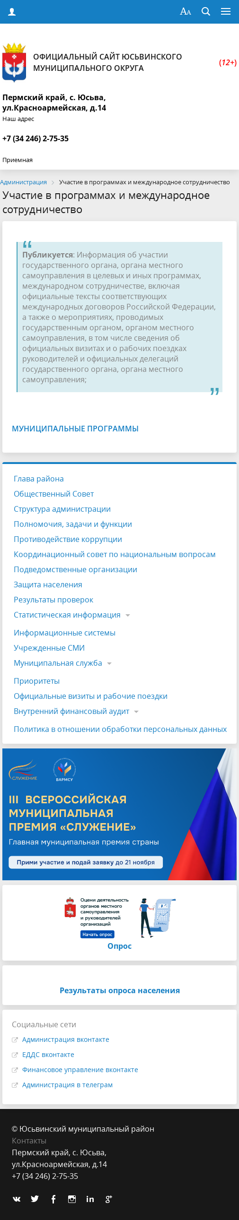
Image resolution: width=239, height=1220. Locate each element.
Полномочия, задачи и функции (73, 524)
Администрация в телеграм (67, 1084)
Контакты (29, 1140)
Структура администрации (62, 509)
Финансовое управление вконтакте (80, 1069)
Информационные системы (64, 632)
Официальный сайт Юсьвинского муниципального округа (119, 63)
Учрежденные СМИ (49, 648)
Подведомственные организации (75, 569)
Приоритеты (37, 681)
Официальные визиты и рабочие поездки (91, 696)
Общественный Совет (54, 494)
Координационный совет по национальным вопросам (115, 554)
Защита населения (48, 584)
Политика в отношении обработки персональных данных (120, 729)
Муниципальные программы (75, 428)
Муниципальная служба (58, 663)
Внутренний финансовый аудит (71, 711)
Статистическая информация (67, 615)
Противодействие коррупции (68, 539)
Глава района (39, 478)
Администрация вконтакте (65, 1039)
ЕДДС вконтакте (48, 1054)
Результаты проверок (53, 599)
